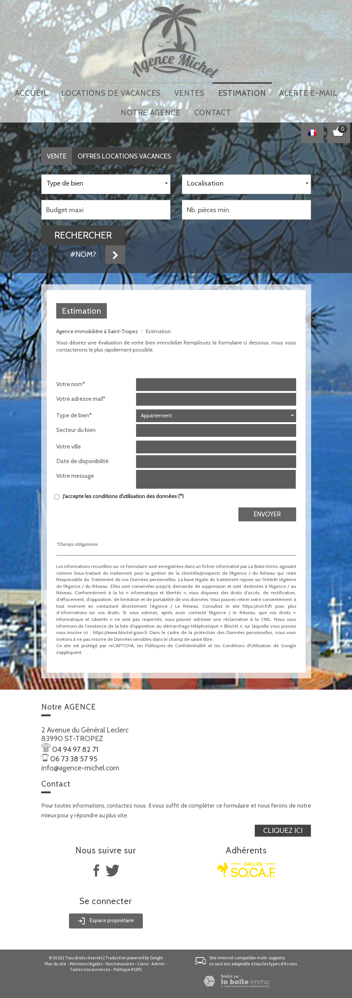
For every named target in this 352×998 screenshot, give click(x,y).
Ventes (189, 92)
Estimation (242, 92)
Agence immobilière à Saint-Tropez (97, 328)
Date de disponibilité (82, 458)
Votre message (75, 473)
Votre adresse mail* (80, 396)
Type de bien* (74, 412)
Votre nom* (70, 381)
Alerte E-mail (308, 92)
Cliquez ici (283, 827)
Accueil (31, 92)
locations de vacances (111, 92)
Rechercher (83, 232)
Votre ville (68, 443)
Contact (212, 110)
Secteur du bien (76, 427)
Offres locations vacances (124, 153)
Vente (56, 153)
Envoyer (267, 511)
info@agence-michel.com (80, 765)
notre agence (150, 110)
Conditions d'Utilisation (246, 643)
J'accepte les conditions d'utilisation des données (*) (123, 493)
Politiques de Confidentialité (175, 643)
